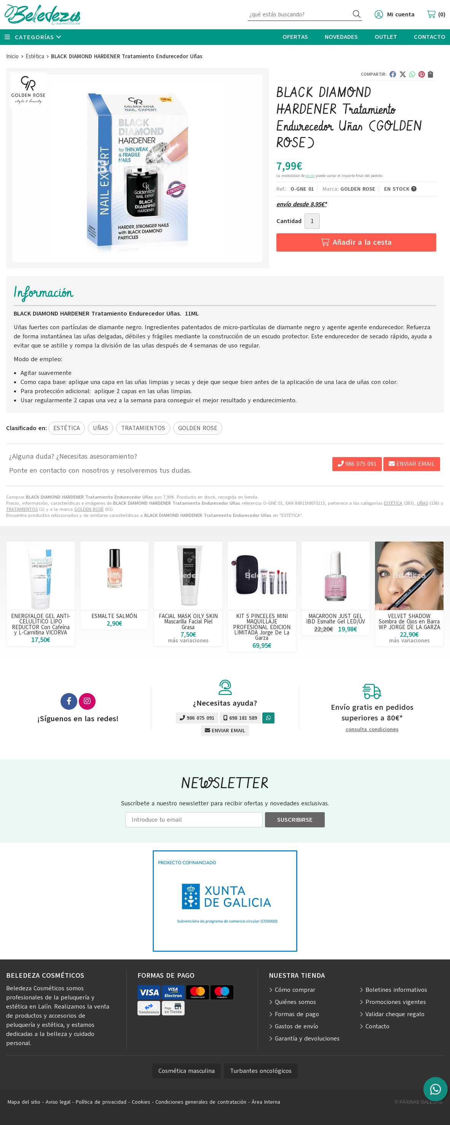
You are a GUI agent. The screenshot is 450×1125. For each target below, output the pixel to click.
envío (310, 175)
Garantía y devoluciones (307, 1038)
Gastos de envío (296, 1026)
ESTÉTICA (393, 503)
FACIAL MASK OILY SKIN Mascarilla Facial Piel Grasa (188, 621)
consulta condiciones (372, 730)
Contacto (377, 1026)
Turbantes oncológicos (261, 1071)
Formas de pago (297, 1014)
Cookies (141, 1102)
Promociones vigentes (395, 1002)
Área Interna (266, 1102)
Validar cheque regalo (394, 1014)
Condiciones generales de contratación (200, 1102)
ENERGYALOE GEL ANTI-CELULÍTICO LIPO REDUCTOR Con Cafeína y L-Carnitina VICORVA (40, 624)
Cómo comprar (295, 990)
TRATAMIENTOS (22, 509)
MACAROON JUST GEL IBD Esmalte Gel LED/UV (335, 618)
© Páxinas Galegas (418, 1102)
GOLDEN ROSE (89, 509)
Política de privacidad (101, 1102)
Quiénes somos (295, 1002)
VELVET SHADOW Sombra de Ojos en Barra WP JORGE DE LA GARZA (409, 621)
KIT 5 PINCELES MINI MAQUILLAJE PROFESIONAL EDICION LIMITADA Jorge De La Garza (261, 627)
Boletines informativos (396, 990)
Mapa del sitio (24, 1102)
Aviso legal (58, 1102)
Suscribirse (295, 820)
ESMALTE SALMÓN (114, 616)
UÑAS (422, 503)
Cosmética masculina (186, 1071)
